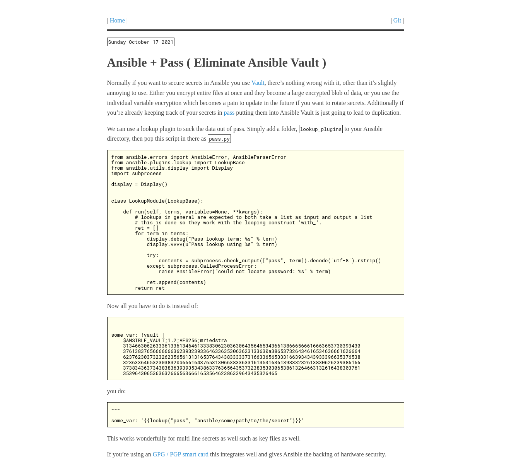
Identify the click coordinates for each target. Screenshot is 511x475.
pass (229, 112)
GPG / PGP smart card (181, 454)
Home (117, 20)
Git (397, 20)
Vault (258, 82)
